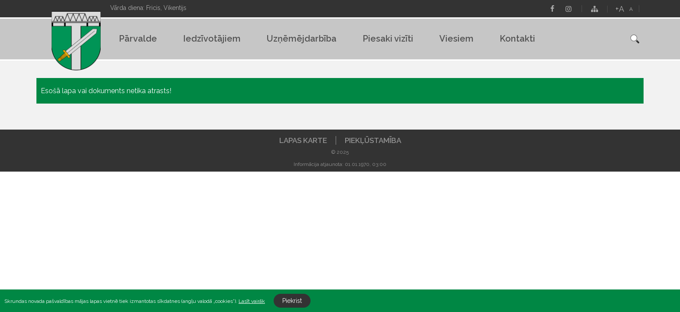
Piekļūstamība (373, 140)
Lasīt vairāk (252, 301)
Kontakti (517, 38)
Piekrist (292, 300)
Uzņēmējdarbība (302, 38)
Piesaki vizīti (388, 38)
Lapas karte (303, 140)
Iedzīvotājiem (212, 38)
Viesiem (456, 38)
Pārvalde (138, 38)
